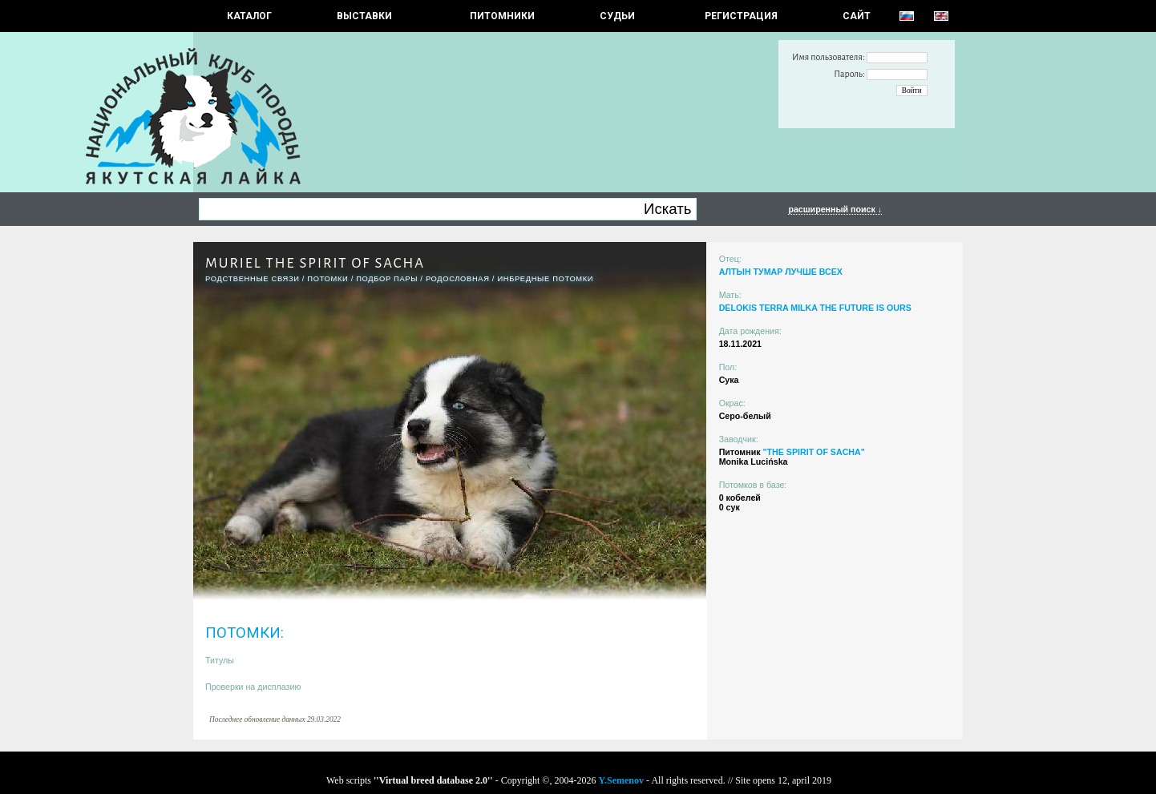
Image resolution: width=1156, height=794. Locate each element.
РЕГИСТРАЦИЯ (741, 16)
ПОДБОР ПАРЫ (387, 279)
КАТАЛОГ (249, 16)
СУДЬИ (617, 16)
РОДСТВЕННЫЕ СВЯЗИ (252, 279)
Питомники (502, 16)
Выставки (364, 16)
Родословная (458, 279)
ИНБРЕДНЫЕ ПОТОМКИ (545, 279)
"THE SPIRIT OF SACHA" (813, 452)
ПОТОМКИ (327, 279)
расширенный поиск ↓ (835, 209)
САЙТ (857, 16)
